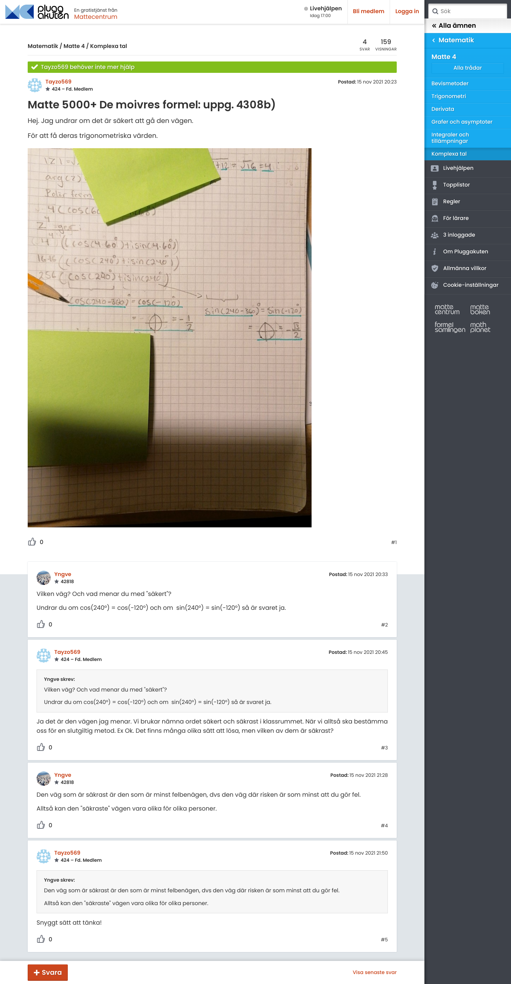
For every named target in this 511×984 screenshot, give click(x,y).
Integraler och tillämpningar (450, 138)
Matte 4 (74, 46)
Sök (435, 11)
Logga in (407, 11)
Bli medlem (369, 11)
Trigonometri (449, 96)
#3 (384, 748)
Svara (52, 972)
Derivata (443, 109)
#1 (394, 542)
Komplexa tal (108, 46)
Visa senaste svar (375, 972)
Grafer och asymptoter (462, 122)
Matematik (43, 46)
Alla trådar (468, 68)
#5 (384, 940)
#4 (384, 826)
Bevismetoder (450, 83)
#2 (384, 625)
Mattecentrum (95, 17)
